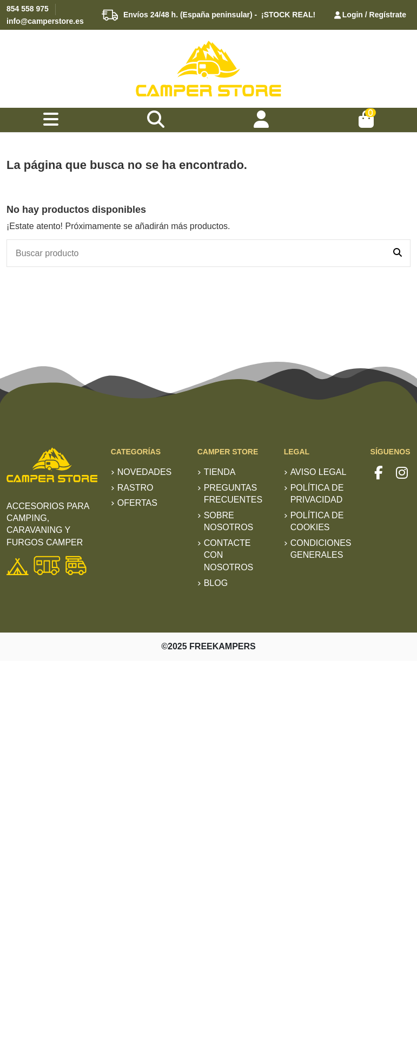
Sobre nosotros (229, 521)
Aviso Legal (318, 472)
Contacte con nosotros (229, 555)
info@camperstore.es (45, 21)
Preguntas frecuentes (233, 493)
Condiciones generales (321, 548)
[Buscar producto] (398, 253)
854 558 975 (27, 8)
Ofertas (137, 502)
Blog (216, 583)
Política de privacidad (317, 493)
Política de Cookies (317, 521)
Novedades (144, 472)
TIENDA (220, 472)
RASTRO (135, 487)
